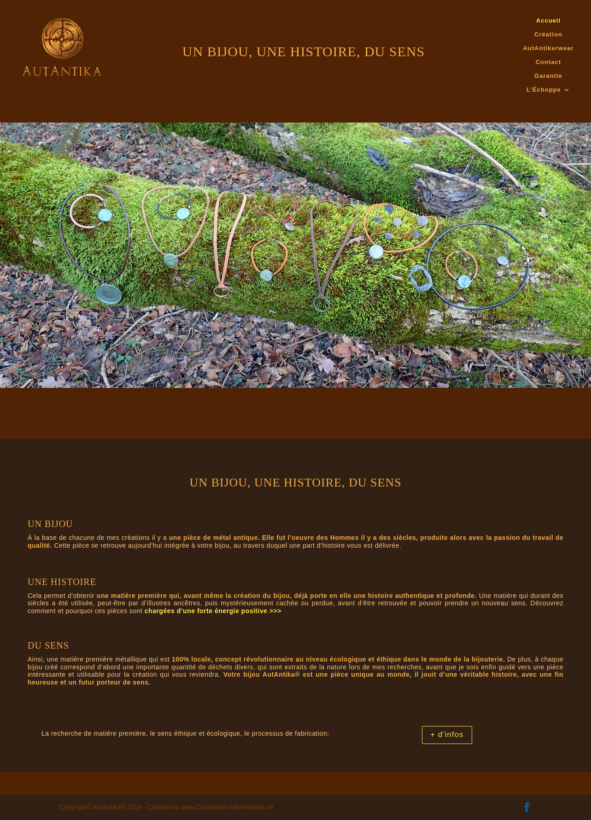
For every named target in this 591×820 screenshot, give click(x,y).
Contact (548, 62)
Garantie (548, 76)
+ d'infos (446, 734)
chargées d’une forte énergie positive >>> (213, 611)
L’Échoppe (544, 90)
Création (548, 34)
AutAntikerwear (548, 48)
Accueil (548, 21)
